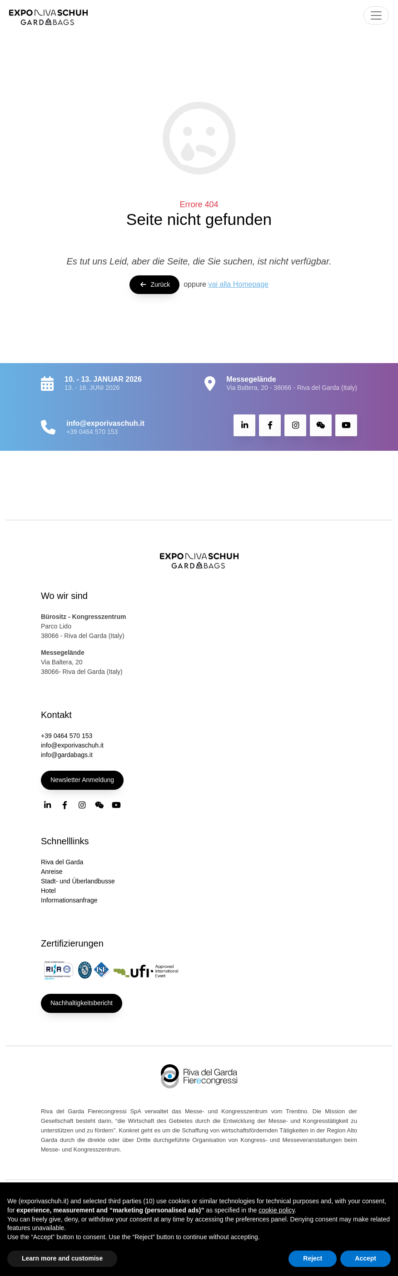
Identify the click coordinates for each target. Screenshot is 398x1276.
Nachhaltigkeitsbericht (81, 1003)
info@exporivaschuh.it (72, 745)
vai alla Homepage (238, 284)
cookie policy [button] (276, 1210)
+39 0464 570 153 (92, 431)
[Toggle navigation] (376, 15)
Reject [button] (312, 1258)
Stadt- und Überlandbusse (78, 881)
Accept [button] (365, 1258)
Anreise (51, 871)
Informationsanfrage (69, 900)
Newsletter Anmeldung (82, 779)
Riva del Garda (62, 862)
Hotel (48, 890)
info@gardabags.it (67, 754)
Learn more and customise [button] (62, 1258)
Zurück (154, 284)
